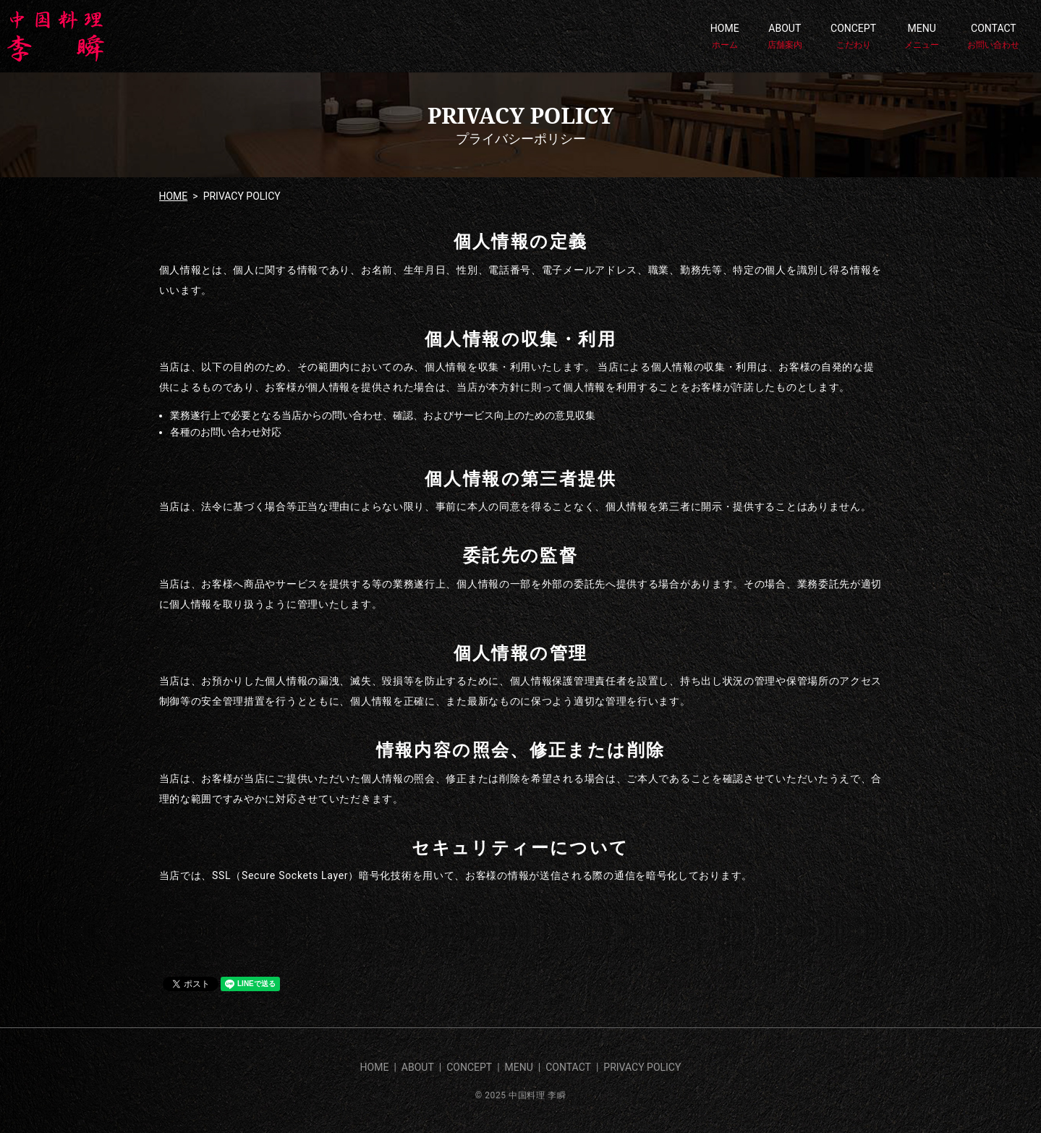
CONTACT (993, 36)
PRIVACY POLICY (642, 1067)
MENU (921, 36)
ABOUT (785, 36)
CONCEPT (853, 36)
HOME (724, 36)
